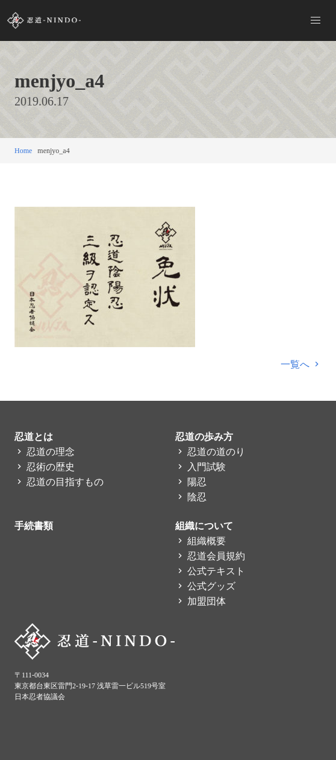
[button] (315, 20)
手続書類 (33, 526)
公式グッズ (205, 586)
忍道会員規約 (210, 556)
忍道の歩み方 (204, 437)
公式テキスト (210, 571)
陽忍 (191, 482)
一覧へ (301, 364)
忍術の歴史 (44, 467)
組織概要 (200, 541)
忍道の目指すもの (59, 482)
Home (23, 150)
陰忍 (191, 497)
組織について (204, 526)
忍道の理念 (44, 452)
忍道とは (33, 437)
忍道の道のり (210, 452)
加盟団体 (200, 601)
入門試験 (200, 467)
